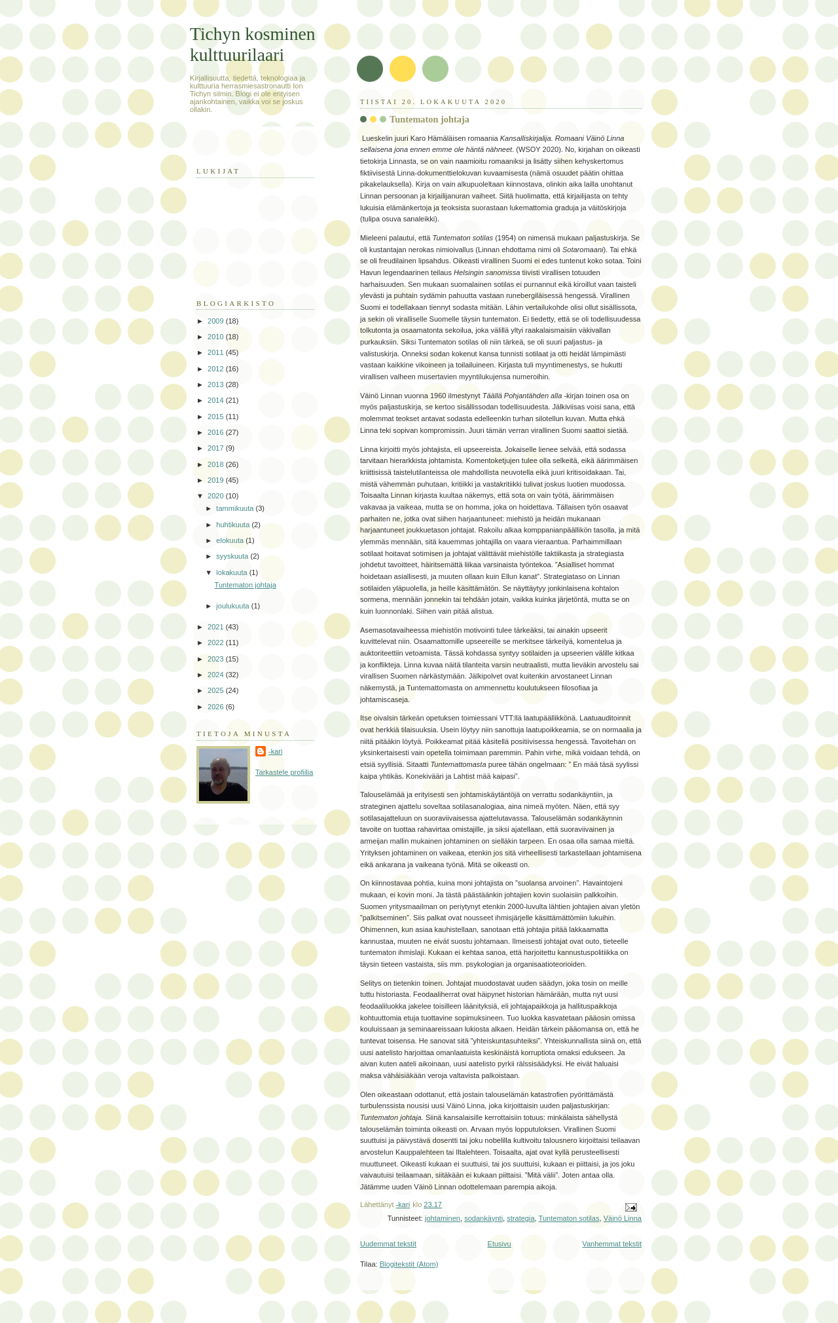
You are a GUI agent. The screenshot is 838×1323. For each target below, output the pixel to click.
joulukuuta (233, 606)
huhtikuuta (233, 525)
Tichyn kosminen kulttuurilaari (253, 44)
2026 (217, 707)
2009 (217, 321)
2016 (217, 432)
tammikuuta (235, 508)
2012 (217, 369)
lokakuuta (232, 572)
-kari (275, 751)
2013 (217, 384)
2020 (217, 496)
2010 (217, 337)
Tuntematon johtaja (429, 119)
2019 (217, 480)
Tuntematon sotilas (569, 1218)
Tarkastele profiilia (284, 772)
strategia (520, 1218)
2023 (217, 659)
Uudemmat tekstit (388, 1244)
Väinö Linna (623, 1218)
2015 (217, 416)
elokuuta (231, 540)
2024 (217, 675)
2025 (217, 690)
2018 (217, 464)
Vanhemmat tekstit (612, 1244)
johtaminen (442, 1218)
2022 (217, 642)
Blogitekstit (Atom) (409, 1264)
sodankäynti (483, 1218)
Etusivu (499, 1244)
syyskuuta (233, 556)
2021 (217, 627)
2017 (217, 448)
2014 (217, 400)
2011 (217, 352)
